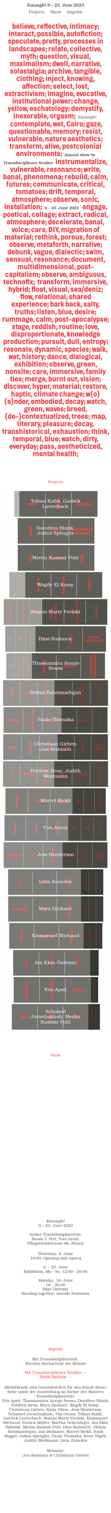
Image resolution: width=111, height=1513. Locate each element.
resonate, (18, 349)
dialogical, (85, 356)
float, (39, 289)
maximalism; (30, 63)
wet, (59, 123)
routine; (71, 326)
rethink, (47, 236)
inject (55, 78)
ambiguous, (87, 274)
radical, (96, 214)
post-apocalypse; (82, 319)
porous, (73, 236)
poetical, (16, 214)
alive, (53, 146)
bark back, (66, 304)
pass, (48, 446)
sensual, (19, 259)
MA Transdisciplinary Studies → (55, 1372)
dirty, (91, 438)
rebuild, (77, 176)
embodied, (47, 401)
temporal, (80, 191)
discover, (17, 386)
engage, (94, 206)
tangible (86, 70)
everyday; (23, 446)
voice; (21, 229)
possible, (51, 33)
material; (66, 386)
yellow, (18, 108)
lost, (82, 86)
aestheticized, (79, 446)
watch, (97, 401)
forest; (96, 236)
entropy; (95, 341)
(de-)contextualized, (37, 416)
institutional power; (42, 100)
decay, (84, 423)
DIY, (54, 229)
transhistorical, (27, 431)
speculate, (24, 41)
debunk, (20, 251)
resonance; (65, 169)
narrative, (86, 63)
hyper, (41, 386)
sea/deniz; (86, 289)
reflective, (52, 26)
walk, (99, 349)
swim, (95, 251)
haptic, (22, 393)
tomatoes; (31, 191)
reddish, (45, 326)
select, (63, 86)
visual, (80, 56)
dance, (57, 356)
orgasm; (63, 115)
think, (100, 431)
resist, (92, 131)
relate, (58, 48)
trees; (81, 416)
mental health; (55, 453)
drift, (56, 191)
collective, (86, 48)
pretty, (52, 41)
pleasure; (58, 423)
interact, (22, 33)
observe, (66, 199)
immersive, (90, 281)
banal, (12, 176)
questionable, (30, 131)
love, (92, 326)
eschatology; (50, 108)
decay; (75, 401)
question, (54, 56)
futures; (19, 184)
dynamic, (49, 349)
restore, (95, 386)
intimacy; (84, 26)
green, (87, 363)
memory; (67, 131)
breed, (77, 408)
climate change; (59, 393)
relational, (51, 296)
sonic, (90, 199)
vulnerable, (26, 138)
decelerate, (66, 221)
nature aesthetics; (74, 138)
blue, (65, 311)
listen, (47, 311)
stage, (21, 326)
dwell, (61, 63)
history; (34, 356)
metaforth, (53, 244)
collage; (44, 214)
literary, (29, 423)
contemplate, (31, 123)
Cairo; (75, 123)
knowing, (81, 78)
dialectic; (70, 251)
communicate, (56, 184)
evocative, (91, 93)
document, (88, 259)
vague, (44, 251)
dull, (74, 341)
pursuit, (53, 341)
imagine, (61, 93)
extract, (70, 214)
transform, (26, 146)
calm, (99, 176)
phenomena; (43, 176)
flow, (27, 296)
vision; (90, 378)
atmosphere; (32, 199)
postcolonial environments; (59, 150)
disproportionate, (38, 333)
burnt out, (63, 378)
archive (59, 70)
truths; (25, 311)
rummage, (18, 319)
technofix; (19, 281)
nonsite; (18, 371)
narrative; (86, 244)
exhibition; (31, 363)
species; (78, 349)
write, (92, 169)
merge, (36, 378)
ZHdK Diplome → (56, 1377)
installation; (23, 206)
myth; (29, 56)
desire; (85, 311)
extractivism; (25, 93)
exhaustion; (71, 431)
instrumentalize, (81, 161)
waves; (56, 408)
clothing (29, 78)
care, (39, 229)
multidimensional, (46, 266)
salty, (91, 304)
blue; (52, 438)
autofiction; (84, 33)
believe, (24, 26)
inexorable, (31, 115)
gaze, (94, 123)
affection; (37, 86)
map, (99, 416)
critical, (92, 184)
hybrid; (19, 289)
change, (86, 100)
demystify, (87, 108)
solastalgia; (29, 70)
